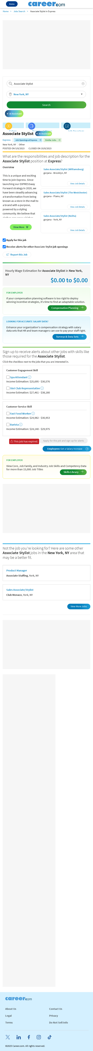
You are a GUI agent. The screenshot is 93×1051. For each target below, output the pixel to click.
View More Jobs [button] (79, 606)
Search (46, 105)
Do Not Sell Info (58, 1022)
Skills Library (73, 472)
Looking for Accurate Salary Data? (27, 321)
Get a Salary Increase (68, 448)
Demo (12, 4)
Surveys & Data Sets (69, 336)
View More (18, 227)
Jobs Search (19, 11)
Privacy (53, 1015)
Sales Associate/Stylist (19, 589)
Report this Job (18, 254)
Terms (9, 1022)
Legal (8, 1015)
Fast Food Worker (20, 413)
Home (5, 11)
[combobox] (46, 83)
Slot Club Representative (25, 388)
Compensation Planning (67, 307)
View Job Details (77, 183)
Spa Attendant (18, 377)
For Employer (14, 292)
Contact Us (55, 1008)
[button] (46, 94)
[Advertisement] (46, 44)
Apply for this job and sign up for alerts (63, 440)
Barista (14, 424)
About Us (10, 1008)
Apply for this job (16, 240)
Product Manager (16, 570)
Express (7, 140)
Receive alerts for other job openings (37, 246)
